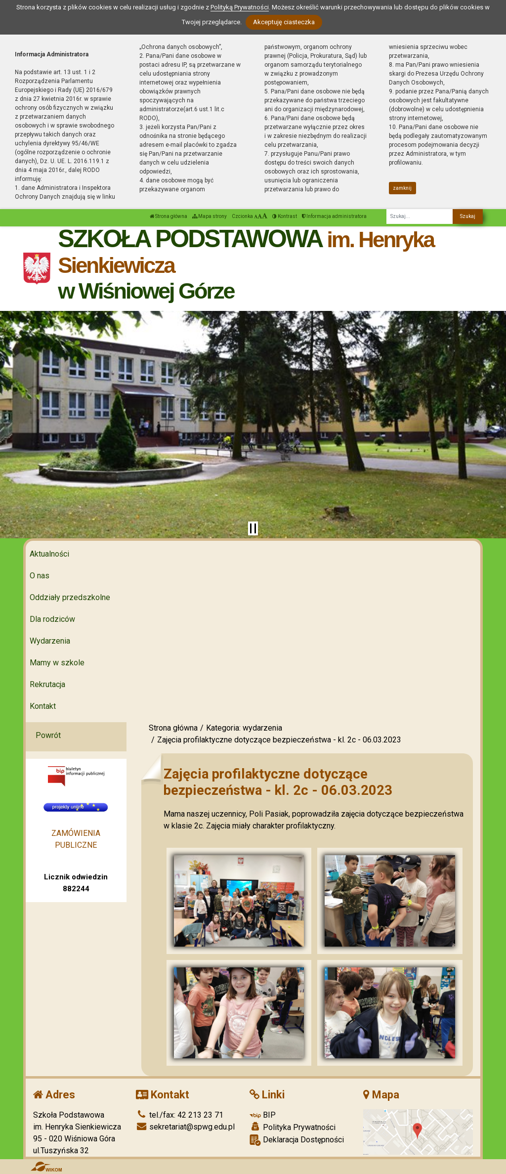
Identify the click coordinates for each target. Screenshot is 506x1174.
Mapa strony (209, 216)
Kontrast (284, 216)
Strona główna (168, 216)
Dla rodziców (52, 619)
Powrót (48, 735)
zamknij (402, 188)
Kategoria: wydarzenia (244, 728)
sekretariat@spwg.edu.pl (185, 1126)
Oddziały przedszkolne (70, 597)
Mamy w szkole (57, 662)
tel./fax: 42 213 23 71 (179, 1115)
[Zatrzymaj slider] (253, 528)
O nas (39, 575)
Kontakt (43, 706)
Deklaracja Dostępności (297, 1140)
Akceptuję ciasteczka (284, 22)
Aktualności (49, 554)
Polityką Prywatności (240, 7)
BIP (263, 1115)
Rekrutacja (47, 684)
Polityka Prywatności (293, 1127)
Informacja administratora (334, 216)
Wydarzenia (50, 641)
